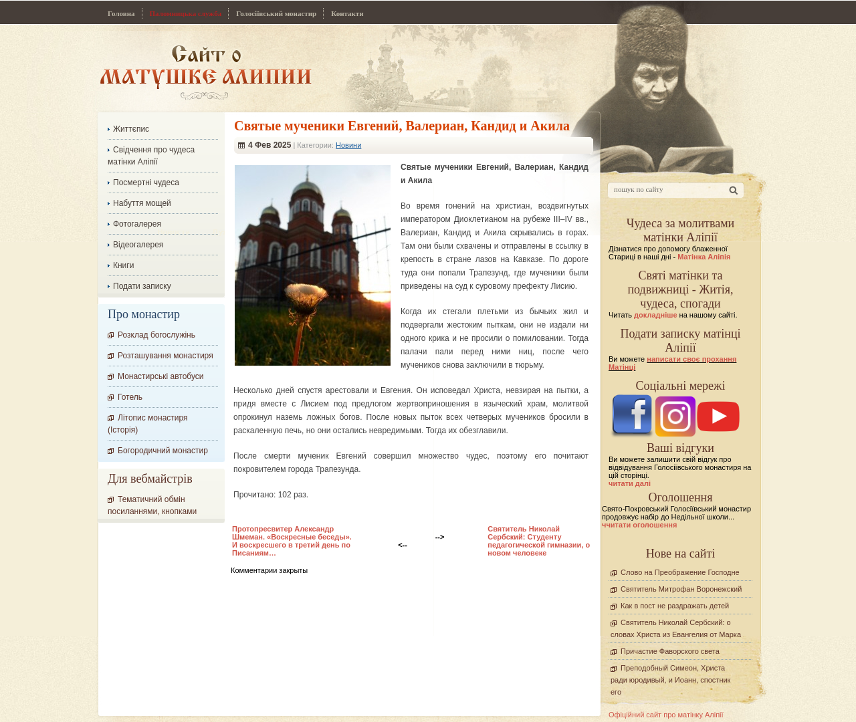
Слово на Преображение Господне (680, 572)
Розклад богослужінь (156, 335)
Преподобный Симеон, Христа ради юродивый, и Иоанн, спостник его (670, 680)
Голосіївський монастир (276, 13)
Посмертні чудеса (146, 182)
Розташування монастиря (165, 355)
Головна (121, 13)
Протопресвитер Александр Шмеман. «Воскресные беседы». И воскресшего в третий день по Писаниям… (292, 541)
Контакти (347, 13)
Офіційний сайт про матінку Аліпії (666, 715)
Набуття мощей (142, 203)
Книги (123, 265)
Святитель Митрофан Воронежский (681, 589)
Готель (130, 397)
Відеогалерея (138, 244)
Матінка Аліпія (703, 257)
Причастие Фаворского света (670, 651)
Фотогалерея (137, 224)
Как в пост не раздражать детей (675, 606)
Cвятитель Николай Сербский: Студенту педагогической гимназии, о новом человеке (539, 541)
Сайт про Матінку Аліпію (205, 71)
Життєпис (131, 129)
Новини (348, 145)
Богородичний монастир (163, 450)
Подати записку (142, 286)
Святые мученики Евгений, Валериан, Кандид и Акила (402, 125)
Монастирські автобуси (160, 376)
